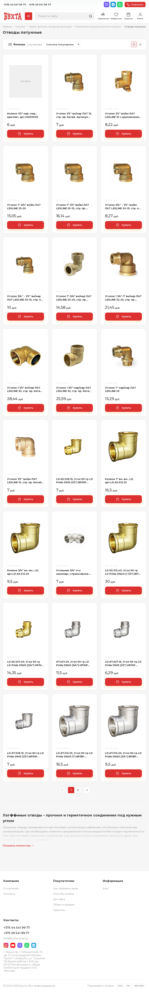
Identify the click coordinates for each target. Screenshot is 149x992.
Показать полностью (18, 845)
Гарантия (59, 910)
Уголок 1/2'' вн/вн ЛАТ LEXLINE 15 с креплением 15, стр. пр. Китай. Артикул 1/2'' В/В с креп (123, 115)
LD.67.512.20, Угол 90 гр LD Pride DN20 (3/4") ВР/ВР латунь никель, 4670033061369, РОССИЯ (123, 755)
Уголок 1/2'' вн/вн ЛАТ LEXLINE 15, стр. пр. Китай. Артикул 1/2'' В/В (24, 481)
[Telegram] (113, 4)
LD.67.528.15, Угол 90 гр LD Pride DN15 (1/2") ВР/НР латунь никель (25, 755)
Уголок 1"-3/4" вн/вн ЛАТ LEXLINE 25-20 (24, 206)
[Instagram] (5, 945)
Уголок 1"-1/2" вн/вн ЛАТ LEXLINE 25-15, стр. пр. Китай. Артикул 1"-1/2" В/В (73, 206)
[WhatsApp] (120, 4)
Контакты (9, 893)
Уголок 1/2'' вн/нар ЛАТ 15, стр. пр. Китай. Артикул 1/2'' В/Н (74, 115)
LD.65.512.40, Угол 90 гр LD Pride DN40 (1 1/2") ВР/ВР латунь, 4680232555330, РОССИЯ (122, 572)
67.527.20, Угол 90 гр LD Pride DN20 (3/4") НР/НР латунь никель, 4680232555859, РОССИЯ (73, 663)
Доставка (59, 899)
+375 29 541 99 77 (40, 4)
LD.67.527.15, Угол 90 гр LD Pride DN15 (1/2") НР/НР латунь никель (123, 663)
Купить (25, 133)
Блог (106, 888)
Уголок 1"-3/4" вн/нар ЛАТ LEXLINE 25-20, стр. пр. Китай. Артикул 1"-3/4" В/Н (74, 298)
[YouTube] (12, 945)
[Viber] (106, 4)
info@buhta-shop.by (15, 938)
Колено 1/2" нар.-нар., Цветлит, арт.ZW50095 (22, 115)
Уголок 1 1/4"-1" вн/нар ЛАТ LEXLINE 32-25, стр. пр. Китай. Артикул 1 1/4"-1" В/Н (123, 298)
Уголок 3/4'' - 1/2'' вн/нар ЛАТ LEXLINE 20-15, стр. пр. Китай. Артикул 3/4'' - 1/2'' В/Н (25, 298)
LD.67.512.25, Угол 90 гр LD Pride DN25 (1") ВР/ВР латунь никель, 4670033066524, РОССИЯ (74, 755)
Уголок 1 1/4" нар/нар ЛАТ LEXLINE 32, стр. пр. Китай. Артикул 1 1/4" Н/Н (74, 389)
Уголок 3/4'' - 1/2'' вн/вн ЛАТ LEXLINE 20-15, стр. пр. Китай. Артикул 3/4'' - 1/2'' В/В (123, 206)
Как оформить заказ (65, 888)
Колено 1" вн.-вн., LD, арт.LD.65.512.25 (119, 481)
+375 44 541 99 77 (14, 4)
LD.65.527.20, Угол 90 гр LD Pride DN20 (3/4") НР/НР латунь (25, 663)
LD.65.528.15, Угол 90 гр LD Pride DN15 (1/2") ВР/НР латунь (74, 481)
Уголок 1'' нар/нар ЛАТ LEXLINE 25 (120, 389)
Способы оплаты (63, 893)
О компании (11, 888)
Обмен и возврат (64, 904)
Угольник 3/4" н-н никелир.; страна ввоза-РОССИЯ (72, 572)
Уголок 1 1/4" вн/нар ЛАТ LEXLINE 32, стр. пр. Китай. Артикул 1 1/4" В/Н (25, 389)
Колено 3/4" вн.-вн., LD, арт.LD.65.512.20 (23, 572)
